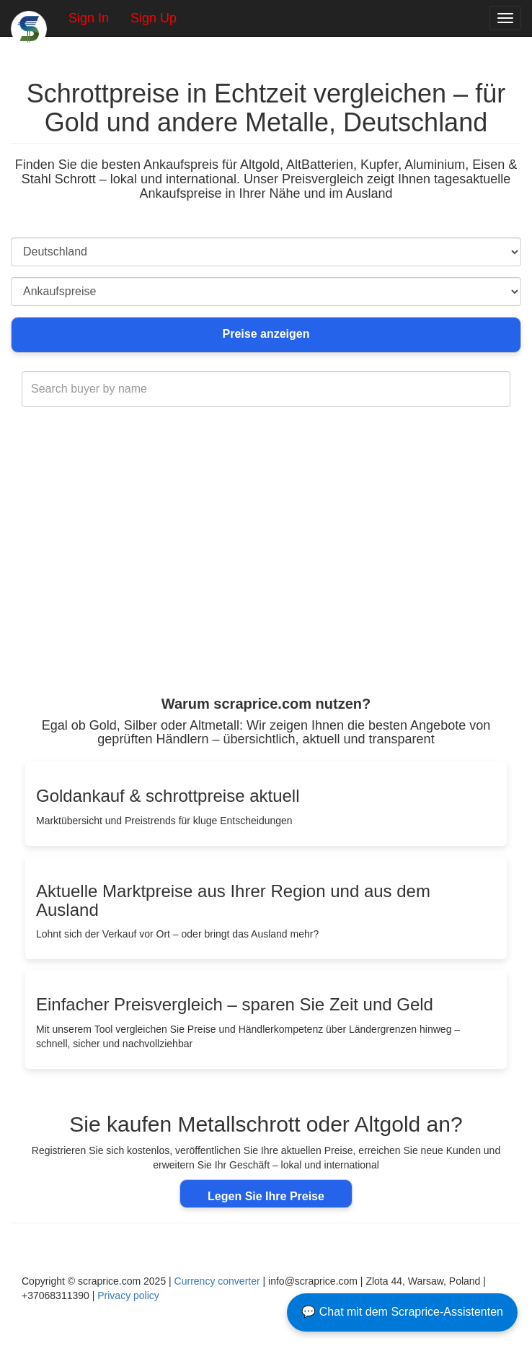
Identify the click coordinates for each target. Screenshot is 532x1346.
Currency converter (217, 1281)
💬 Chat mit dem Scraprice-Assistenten (402, 1312)
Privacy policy (128, 1295)
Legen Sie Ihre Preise (266, 1196)
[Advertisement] (266, 580)
